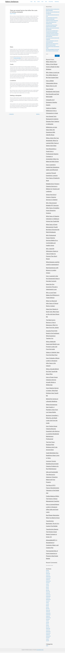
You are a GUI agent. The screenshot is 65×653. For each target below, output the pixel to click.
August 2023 (48, 620)
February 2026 (48, 574)
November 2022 (48, 634)
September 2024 (48, 600)
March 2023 (48, 628)
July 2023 (47, 622)
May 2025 (47, 588)
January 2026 (48, 576)
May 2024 (47, 606)
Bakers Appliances (11, 2)
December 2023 (48, 614)
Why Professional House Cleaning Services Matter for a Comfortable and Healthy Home (52, 242)
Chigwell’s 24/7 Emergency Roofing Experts (52, 20)
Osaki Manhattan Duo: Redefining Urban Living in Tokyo (52, 457)
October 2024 (48, 599)
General (11, 13)
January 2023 (48, 631)
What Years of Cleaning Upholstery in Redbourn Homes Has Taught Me (52, 220)
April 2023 (47, 626)
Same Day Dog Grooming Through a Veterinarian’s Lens (52, 288)
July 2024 (47, 603)
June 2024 (47, 605)
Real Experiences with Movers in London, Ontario (52, 271)
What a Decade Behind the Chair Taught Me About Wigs (52, 373)
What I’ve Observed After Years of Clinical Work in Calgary (52, 305)
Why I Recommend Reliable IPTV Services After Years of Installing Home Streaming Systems (52, 51)
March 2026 (48, 573)
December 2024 (48, 596)
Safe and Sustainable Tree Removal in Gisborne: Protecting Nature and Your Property (52, 478)
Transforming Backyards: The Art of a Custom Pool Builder (52, 525)
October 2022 (48, 635)
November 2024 (48, 597)
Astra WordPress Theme (40, 651)
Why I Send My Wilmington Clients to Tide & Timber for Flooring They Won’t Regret (52, 255)
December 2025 (48, 577)
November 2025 (48, 579)
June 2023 (47, 623)
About (34, 1)
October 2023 (48, 617)
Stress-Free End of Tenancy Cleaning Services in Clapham (51, 198)
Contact (40, 1)
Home (44, 1)
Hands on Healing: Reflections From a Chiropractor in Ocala (52, 112)
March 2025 (48, 591)
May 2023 (47, 625)
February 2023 (48, 629)
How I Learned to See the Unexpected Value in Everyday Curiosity (53, 280)
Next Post (38, 114)
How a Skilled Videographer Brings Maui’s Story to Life (51, 84)
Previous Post (11, 114)
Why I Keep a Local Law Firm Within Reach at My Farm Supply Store (52, 76)
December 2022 (48, 632)
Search (47, 55)
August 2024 (48, 602)
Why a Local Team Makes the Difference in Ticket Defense (52, 296)
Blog (37, 1)
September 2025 (48, 582)
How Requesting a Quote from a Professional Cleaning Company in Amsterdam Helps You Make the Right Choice (53, 35)
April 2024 (47, 608)
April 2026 (47, 571)
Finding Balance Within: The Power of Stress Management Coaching (52, 500)
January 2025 (48, 594)
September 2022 (48, 637)
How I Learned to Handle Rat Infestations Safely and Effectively (52, 168)
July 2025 (47, 585)
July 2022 (47, 640)
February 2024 (48, 611)
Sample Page (57, 1)
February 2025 (48, 593)
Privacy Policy (51, 1)
